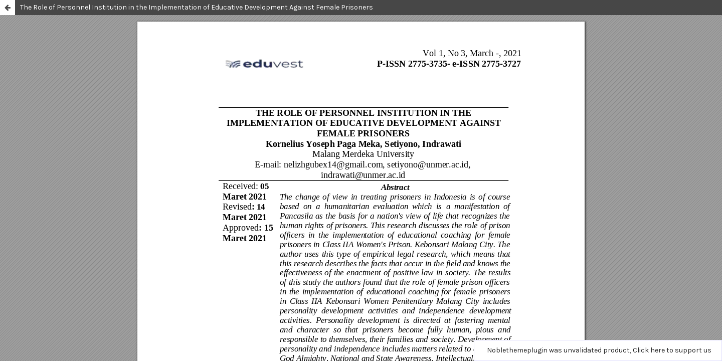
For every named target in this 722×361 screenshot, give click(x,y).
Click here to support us (672, 350)
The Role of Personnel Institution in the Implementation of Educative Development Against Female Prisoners (196, 7)
